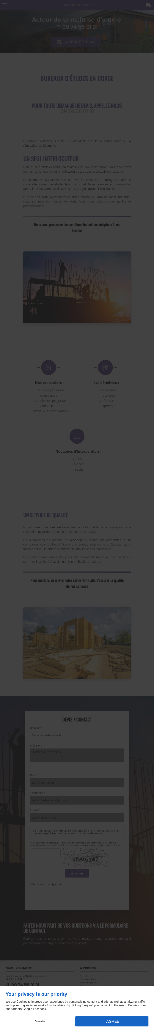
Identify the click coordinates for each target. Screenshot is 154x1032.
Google (27, 1009)
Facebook (39, 1009)
